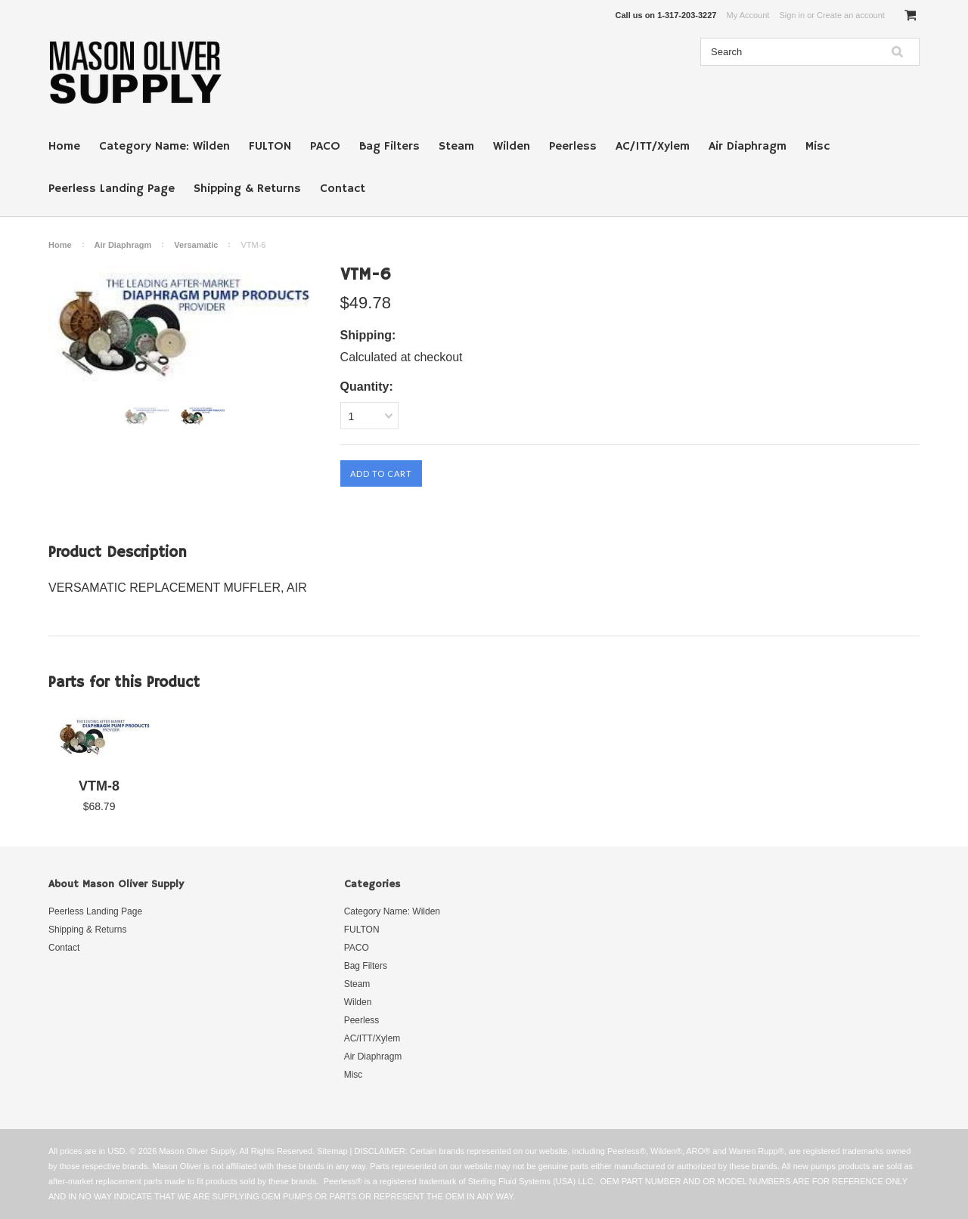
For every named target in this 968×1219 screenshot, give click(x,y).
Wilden (511, 146)
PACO (325, 146)
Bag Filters (389, 146)
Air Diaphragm (747, 146)
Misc (817, 146)
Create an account (851, 15)
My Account (748, 15)
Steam (456, 146)
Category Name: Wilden (164, 146)
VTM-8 (99, 786)
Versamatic (196, 244)
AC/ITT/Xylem (653, 146)
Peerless (573, 146)
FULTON (270, 146)
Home (64, 146)
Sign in (792, 15)
